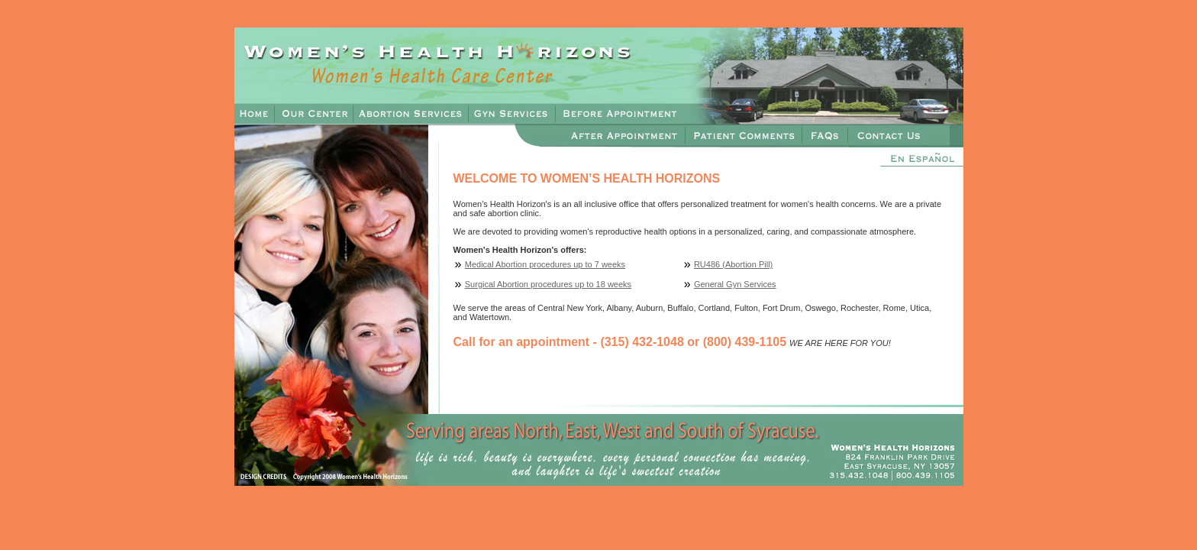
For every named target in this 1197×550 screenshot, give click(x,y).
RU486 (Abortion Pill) (733, 264)
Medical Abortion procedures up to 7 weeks (545, 264)
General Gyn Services (735, 284)
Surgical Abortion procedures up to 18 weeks (548, 284)
